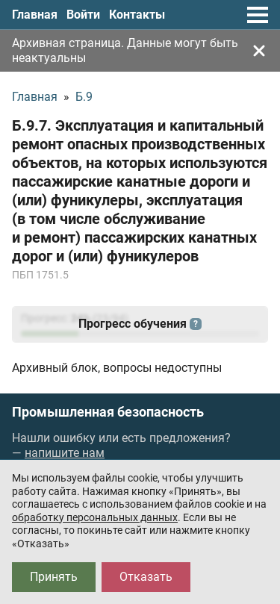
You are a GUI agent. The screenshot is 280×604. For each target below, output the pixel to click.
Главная (34, 14)
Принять (54, 577)
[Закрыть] (259, 51)
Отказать (145, 577)
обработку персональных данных (95, 517)
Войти (83, 14)
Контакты (137, 14)
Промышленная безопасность (108, 412)
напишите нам (65, 453)
